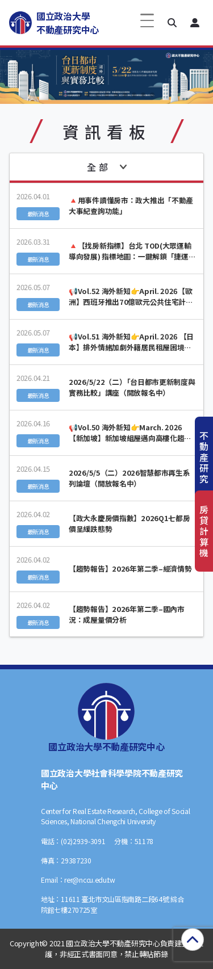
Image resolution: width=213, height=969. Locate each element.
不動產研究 (203, 457)
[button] (172, 23)
